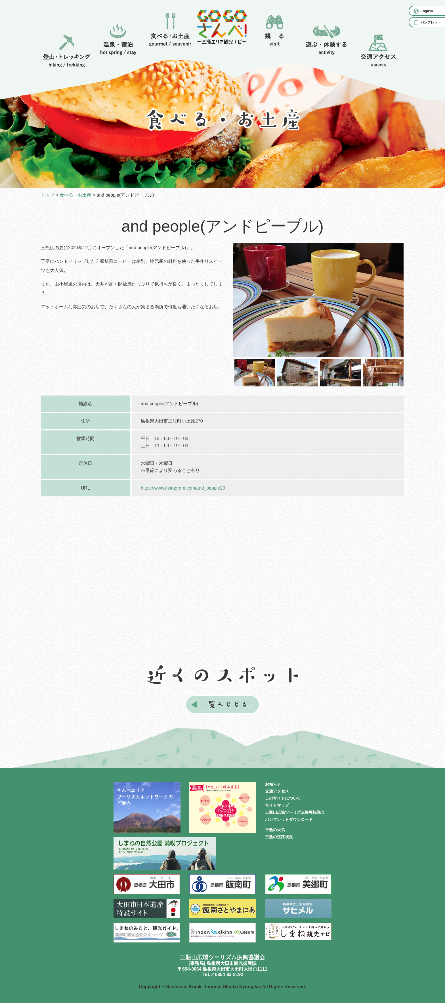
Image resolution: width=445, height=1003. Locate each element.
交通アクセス (277, 791)
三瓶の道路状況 (279, 837)
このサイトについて (283, 798)
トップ (47, 195)
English (427, 11)
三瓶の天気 (275, 829)
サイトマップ (277, 805)
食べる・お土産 (75, 195)
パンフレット (431, 22)
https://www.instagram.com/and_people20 (183, 488)
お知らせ (273, 784)
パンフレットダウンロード (289, 819)
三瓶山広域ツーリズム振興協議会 (295, 812)
